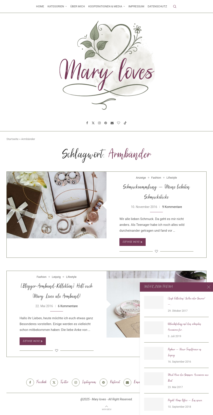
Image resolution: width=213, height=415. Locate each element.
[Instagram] (99, 122)
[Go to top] (106, 409)
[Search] (175, 6)
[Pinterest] (105, 122)
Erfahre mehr (132, 242)
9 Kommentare (172, 207)
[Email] (112, 122)
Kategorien (56, 6)
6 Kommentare (68, 306)
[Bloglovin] (118, 122)
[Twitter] (93, 122)
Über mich (77, 6)
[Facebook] (87, 122)
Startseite (12, 139)
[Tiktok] (125, 122)
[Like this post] (156, 251)
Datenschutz (157, 6)
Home (40, 6)
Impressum (136, 6)
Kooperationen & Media (105, 6)
